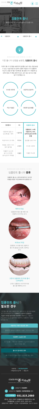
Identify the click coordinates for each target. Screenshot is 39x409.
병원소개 (26, 370)
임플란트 (12, 36)
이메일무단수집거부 (16, 370)
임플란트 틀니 (30, 36)
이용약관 (13, 368)
